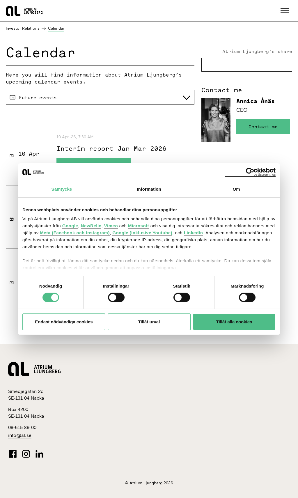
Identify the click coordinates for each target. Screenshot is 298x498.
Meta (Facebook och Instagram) (75, 232)
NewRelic (91, 225)
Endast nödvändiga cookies (64, 321)
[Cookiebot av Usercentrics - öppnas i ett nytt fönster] (250, 171)
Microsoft (138, 225)
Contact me (263, 126)
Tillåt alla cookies (234, 321)
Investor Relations (23, 28)
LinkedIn (193, 232)
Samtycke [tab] (62, 188)
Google (70, 225)
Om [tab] (236, 188)
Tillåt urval (149, 321)
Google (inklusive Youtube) (142, 232)
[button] (285, 10)
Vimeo (111, 225)
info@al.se (19, 435)
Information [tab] (149, 188)
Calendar (56, 28)
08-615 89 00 (22, 427)
